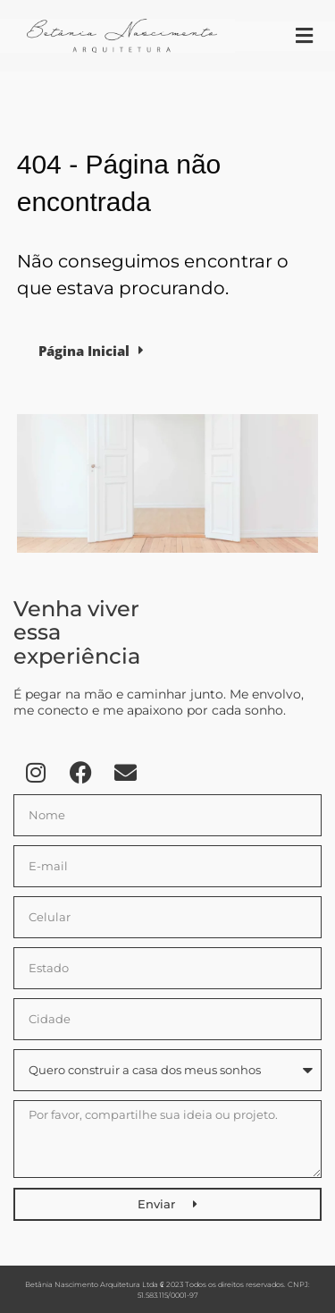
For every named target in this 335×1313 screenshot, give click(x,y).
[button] (303, 36)
